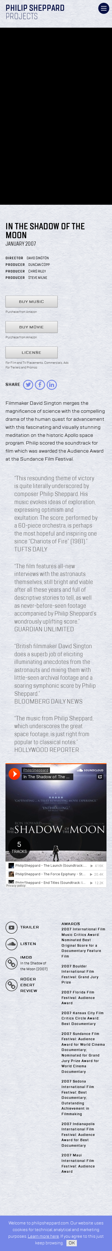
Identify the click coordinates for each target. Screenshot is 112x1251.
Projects (21, 17)
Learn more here (43, 1236)
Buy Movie (31, 327)
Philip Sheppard (35, 8)
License (31, 353)
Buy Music (31, 302)
